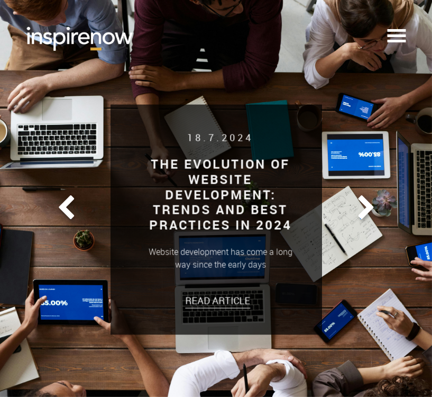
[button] (66, 208)
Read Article (219, 300)
